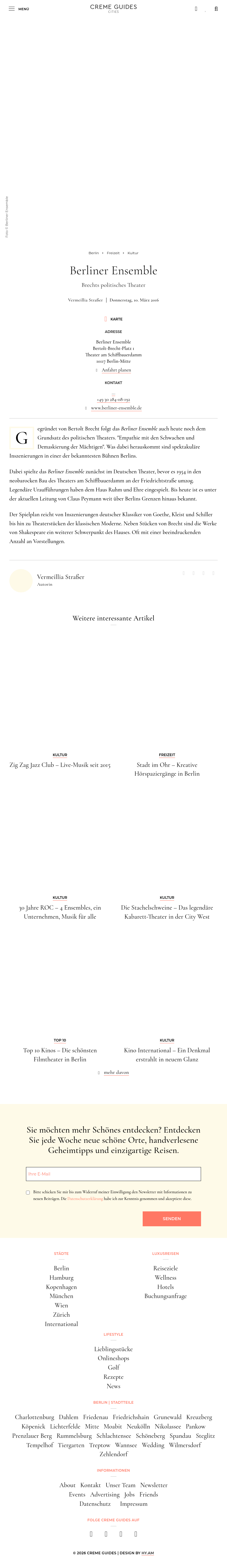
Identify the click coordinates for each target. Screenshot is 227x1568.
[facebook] (91, 1535)
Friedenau (95, 1417)
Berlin (61, 1268)
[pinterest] (121, 1535)
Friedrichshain (131, 1417)
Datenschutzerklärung (85, 1198)
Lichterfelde (65, 1426)
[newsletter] (135, 1535)
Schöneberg (150, 1436)
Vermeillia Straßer (85, 300)
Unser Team (121, 1485)
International (61, 1324)
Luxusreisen (165, 1253)
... (113, 393)
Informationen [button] (113, 1470)
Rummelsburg (74, 1436)
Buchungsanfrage (165, 1296)
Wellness (165, 1277)
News (113, 1386)
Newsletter (154, 1485)
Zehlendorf (113, 1454)
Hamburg (61, 1277)
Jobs (129, 1494)
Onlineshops (113, 1358)
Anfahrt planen (116, 370)
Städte (61, 1253)
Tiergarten (71, 1445)
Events (77, 1494)
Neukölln (138, 1426)
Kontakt (90, 1485)
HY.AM (148, 1553)
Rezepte (113, 1377)
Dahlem (68, 1417)
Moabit (113, 1426)
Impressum (134, 1504)
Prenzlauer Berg (32, 1436)
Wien (61, 1305)
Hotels (165, 1287)
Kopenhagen (61, 1287)
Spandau (180, 1436)
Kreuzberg (199, 1417)
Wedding (153, 1445)
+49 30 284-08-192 (113, 399)
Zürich (61, 1314)
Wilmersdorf (185, 1445)
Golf (113, 1367)
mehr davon (116, 1072)
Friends (148, 1494)
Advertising (105, 1494)
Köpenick (34, 1426)
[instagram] (106, 1535)
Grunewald (168, 1417)
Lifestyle (113, 1334)
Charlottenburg (34, 1417)
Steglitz (205, 1436)
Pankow (196, 1426)
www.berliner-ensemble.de (116, 408)
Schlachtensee (113, 1436)
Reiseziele (165, 1268)
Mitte (92, 1426)
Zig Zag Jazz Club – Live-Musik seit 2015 (60, 765)
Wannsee (126, 1445)
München (61, 1296)
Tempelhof (39, 1445)
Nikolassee (168, 1426)
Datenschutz (95, 1504)
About (68, 1485)
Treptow (99, 1445)
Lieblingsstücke (113, 1349)
